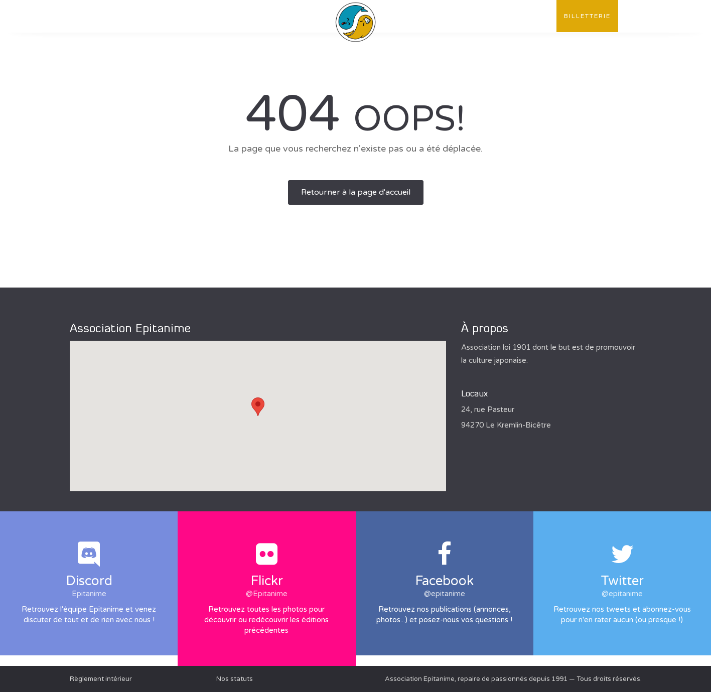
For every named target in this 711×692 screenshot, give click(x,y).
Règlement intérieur (101, 679)
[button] (257, 406)
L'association (106, 16)
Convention (472, 16)
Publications (179, 16)
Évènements (247, 16)
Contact (530, 16)
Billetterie (587, 16)
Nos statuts (234, 679)
